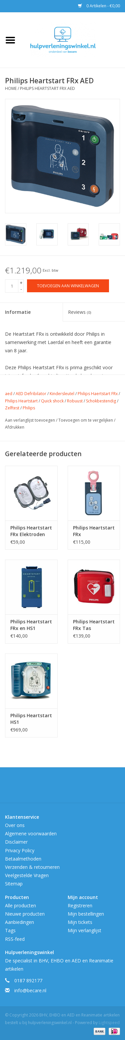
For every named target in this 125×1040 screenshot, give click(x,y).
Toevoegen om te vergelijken (86, 420)
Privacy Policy (19, 850)
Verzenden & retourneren (32, 867)
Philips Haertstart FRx (98, 393)
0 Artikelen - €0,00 (99, 6)
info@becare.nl (30, 990)
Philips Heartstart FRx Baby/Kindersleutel (94, 531)
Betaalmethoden (23, 859)
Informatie (18, 312)
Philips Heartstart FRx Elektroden (31, 530)
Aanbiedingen (19, 922)
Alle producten (20, 905)
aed (8, 393)
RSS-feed (15, 939)
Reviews (79, 312)
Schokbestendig (101, 401)
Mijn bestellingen (86, 914)
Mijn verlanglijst (84, 930)
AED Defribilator (31, 393)
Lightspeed (109, 1022)
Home (11, 88)
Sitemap (14, 883)
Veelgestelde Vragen (27, 875)
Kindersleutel (62, 393)
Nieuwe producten (25, 914)
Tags (10, 930)
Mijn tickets (80, 922)
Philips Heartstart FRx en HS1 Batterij (31, 625)
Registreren (80, 905)
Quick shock (52, 401)
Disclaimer (16, 842)
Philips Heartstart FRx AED (47, 88)
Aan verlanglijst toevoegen (30, 420)
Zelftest (12, 408)
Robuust (75, 401)
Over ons (15, 825)
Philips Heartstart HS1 (31, 718)
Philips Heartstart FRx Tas (94, 624)
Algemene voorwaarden (31, 833)
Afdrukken (14, 427)
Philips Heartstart (21, 401)
